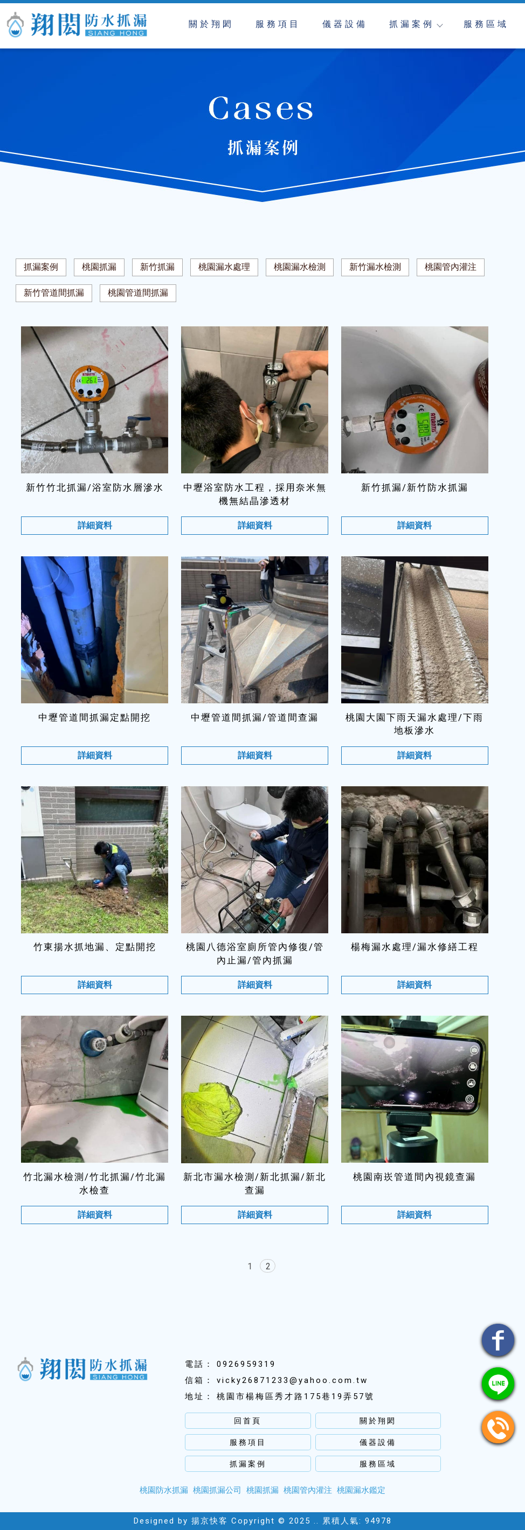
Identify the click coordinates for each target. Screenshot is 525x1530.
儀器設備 (345, 24)
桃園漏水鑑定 (361, 1490)
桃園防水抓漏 (164, 1490)
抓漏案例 (415, 24)
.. (316, 1521)
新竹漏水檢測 (375, 267)
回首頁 (247, 1420)
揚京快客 (209, 1521)
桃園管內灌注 (450, 267)
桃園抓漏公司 (217, 1490)
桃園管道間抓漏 (138, 293)
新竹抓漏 (157, 267)
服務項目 (278, 24)
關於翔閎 (211, 24)
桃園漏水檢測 (300, 267)
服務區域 (486, 24)
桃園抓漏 (99, 267)
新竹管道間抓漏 (54, 293)
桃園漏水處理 (224, 267)
